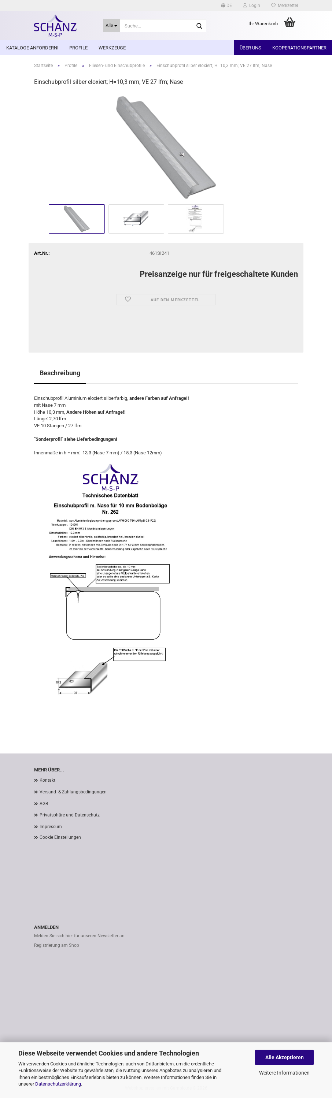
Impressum (51, 826)
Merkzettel (284, 5)
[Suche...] (112, 25)
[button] (226, 5)
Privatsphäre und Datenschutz (70, 815)
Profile (78, 48)
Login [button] (251, 5)
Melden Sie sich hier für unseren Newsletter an (79, 935)
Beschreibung (60, 373)
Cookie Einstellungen (60, 837)
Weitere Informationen (284, 1073)
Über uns (250, 48)
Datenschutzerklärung (58, 1084)
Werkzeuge (112, 48)
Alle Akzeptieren (284, 1057)
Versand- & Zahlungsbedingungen (73, 791)
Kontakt (47, 780)
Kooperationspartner (299, 48)
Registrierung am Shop (56, 945)
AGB (44, 803)
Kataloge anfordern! (32, 48)
